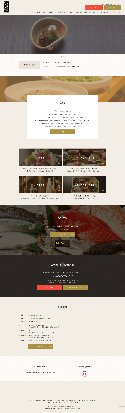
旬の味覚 (99, 12)
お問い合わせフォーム (112, 8)
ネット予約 (94, 8)
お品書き (51, 12)
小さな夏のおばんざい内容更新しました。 (63, 62)
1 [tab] (60, 57)
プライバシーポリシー (62, 402)
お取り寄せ (92, 12)
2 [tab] (61, 57)
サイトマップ (74, 402)
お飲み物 (71, 12)
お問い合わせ (50, 402)
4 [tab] (65, 57)
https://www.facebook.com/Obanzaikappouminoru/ (40, 372)
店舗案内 (39, 12)
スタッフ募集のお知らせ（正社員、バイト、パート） (66, 66)
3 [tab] (63, 57)
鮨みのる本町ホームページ (111, 12)
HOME (33, 12)
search (120, 12)
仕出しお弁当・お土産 (81, 12)
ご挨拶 (45, 12)
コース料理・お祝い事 (61, 12)
